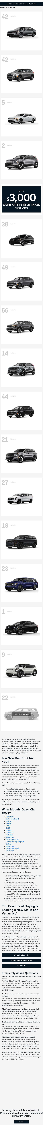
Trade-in (9, 791)
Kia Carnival (10, 816)
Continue (21, 1122)
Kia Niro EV (10, 832)
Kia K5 (8, 828)
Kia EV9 (8, 823)
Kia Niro (8, 830)
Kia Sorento (10, 837)
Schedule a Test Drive (21, 955)
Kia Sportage (10, 846)
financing (14, 789)
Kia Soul (8, 844)
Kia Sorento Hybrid (12, 839)
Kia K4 (8, 826)
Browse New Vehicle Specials (21, 960)
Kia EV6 (8, 821)
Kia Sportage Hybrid (12, 848)
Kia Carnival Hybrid (12, 819)
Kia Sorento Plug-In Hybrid (15, 842)
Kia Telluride (10, 851)
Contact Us (21, 966)
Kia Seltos (9, 835)
